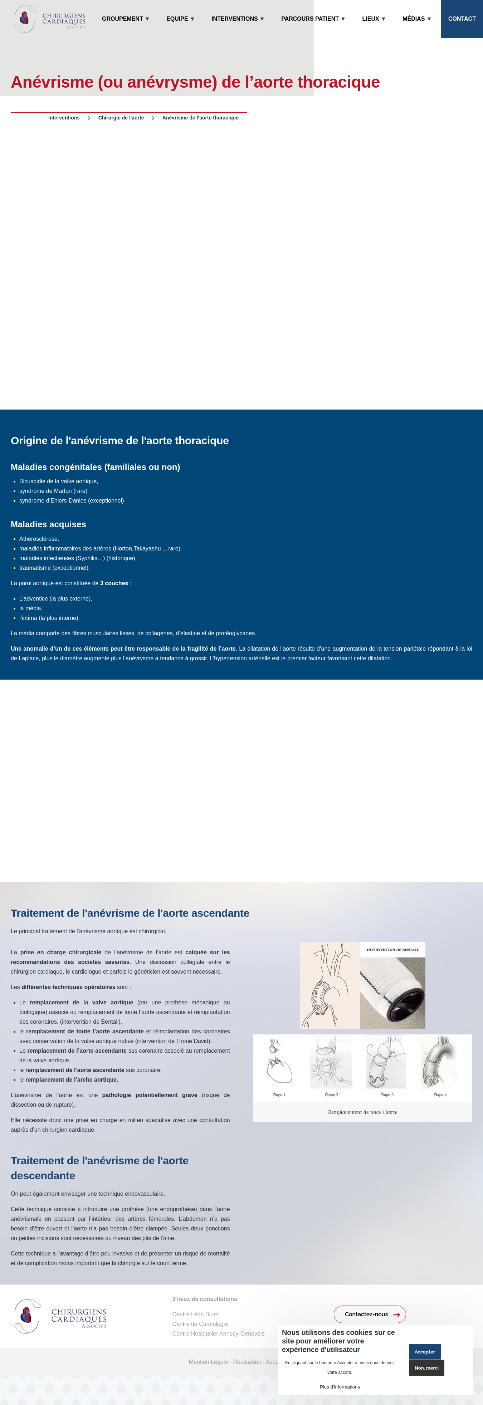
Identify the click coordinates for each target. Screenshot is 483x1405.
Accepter (425, 1352)
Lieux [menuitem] (370, 27)
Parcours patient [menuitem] (310, 27)
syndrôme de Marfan (46, 491)
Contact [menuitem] (462, 19)
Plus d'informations (340, 1387)
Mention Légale (208, 1362)
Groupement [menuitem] (122, 27)
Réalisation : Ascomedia (263, 1362)
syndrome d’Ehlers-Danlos (53, 501)
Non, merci (427, 1368)
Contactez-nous (366, 1314)
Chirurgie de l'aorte (121, 118)
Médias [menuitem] (413, 27)
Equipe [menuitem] (177, 27)
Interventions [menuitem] (234, 27)
